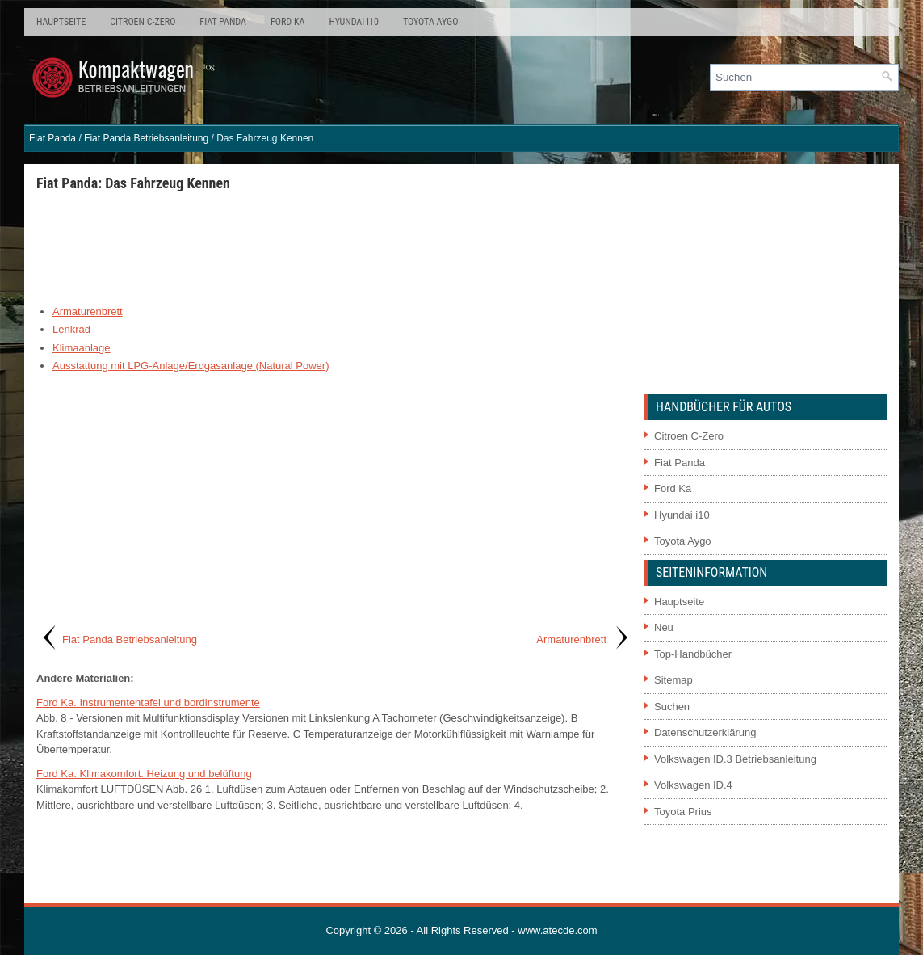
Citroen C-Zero (142, 21)
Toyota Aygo (430, 21)
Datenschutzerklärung (705, 732)
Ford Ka (287, 21)
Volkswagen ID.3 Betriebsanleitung (735, 759)
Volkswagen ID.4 (693, 785)
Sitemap (673, 680)
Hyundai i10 (353, 21)
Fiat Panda (222, 21)
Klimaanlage (81, 348)
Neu (663, 627)
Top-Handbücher (693, 654)
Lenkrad (71, 329)
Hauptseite (61, 21)
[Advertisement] (334, 247)
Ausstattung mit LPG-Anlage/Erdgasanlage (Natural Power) (190, 366)
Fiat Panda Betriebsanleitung (146, 138)
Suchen (672, 706)
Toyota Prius (683, 812)
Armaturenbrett (87, 311)
